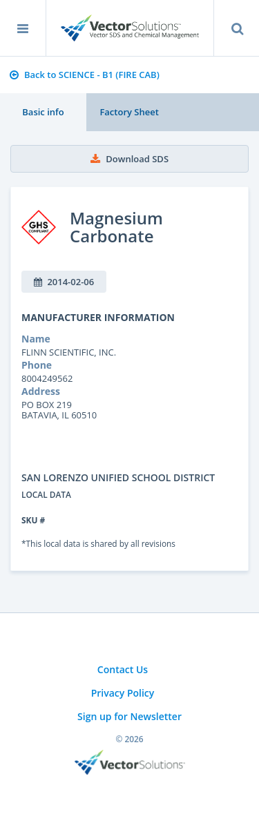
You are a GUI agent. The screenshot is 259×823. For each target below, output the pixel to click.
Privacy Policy (123, 692)
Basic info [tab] (43, 112)
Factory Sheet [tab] (128, 112)
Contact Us (122, 669)
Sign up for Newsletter (129, 716)
